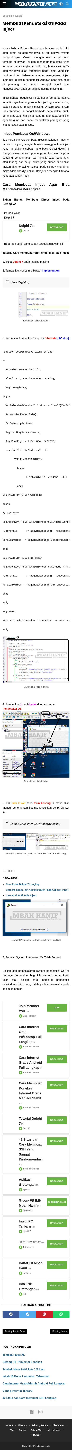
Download (56, 227)
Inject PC (27, 1231)
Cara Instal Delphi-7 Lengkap (23, 884)
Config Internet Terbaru (18, 1390)
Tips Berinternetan (31, 1047)
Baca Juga (56, 1028)
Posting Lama (59, 1331)
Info (24, 1294)
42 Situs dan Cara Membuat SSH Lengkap (29, 1398)
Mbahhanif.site (36, 4)
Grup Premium (29, 1016)
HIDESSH (36, 1435)
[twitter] (27, 1314)
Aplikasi (26, 1189)
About (9, 1425)
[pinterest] (44, 1314)
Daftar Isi (27, 1273)
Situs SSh (36, 1430)
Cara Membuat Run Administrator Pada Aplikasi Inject (37, 889)
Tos (12, 1430)
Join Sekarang (57, 1202)
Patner (22, 1430)
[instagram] (40, 1413)
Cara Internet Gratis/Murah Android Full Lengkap (34, 1383)
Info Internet (54, 1430)
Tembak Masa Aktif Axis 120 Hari (24, 1369)
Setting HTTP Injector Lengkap (22, 1362)
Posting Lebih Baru (15, 1331)
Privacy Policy (40, 1425)
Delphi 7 (26, 1128)
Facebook (27, 1210)
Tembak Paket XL (14, 1354)
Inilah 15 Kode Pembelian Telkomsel (26, 1376)
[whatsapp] (61, 1314)
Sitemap (22, 1425)
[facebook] (11, 1314)
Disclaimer (58, 1425)
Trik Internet (28, 1247)
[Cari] (67, 5)
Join (56, 1007)
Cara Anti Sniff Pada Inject (21, 895)
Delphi (26, 230)
